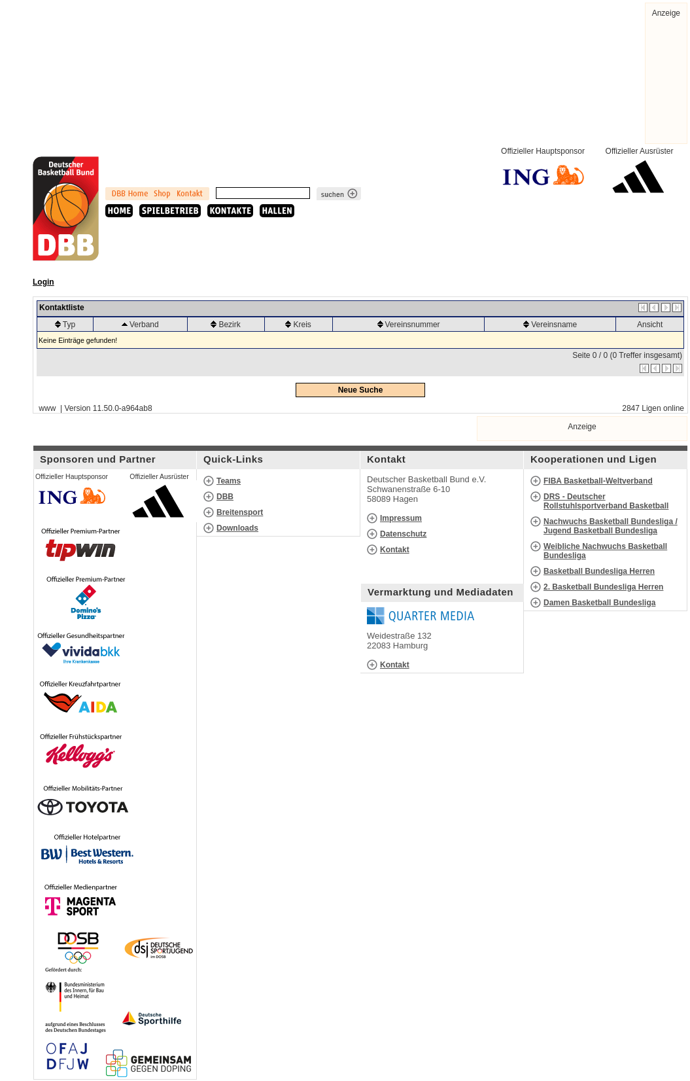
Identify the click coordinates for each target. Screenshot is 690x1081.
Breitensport (239, 512)
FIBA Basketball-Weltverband (598, 481)
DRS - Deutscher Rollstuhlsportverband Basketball (605, 501)
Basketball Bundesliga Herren (599, 571)
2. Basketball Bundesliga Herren (603, 587)
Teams (228, 481)
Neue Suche (360, 390)
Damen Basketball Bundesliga (599, 602)
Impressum (401, 518)
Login (43, 282)
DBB (224, 496)
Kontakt (394, 549)
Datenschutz (403, 534)
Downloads (237, 528)
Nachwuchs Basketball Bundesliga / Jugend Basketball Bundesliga (610, 526)
